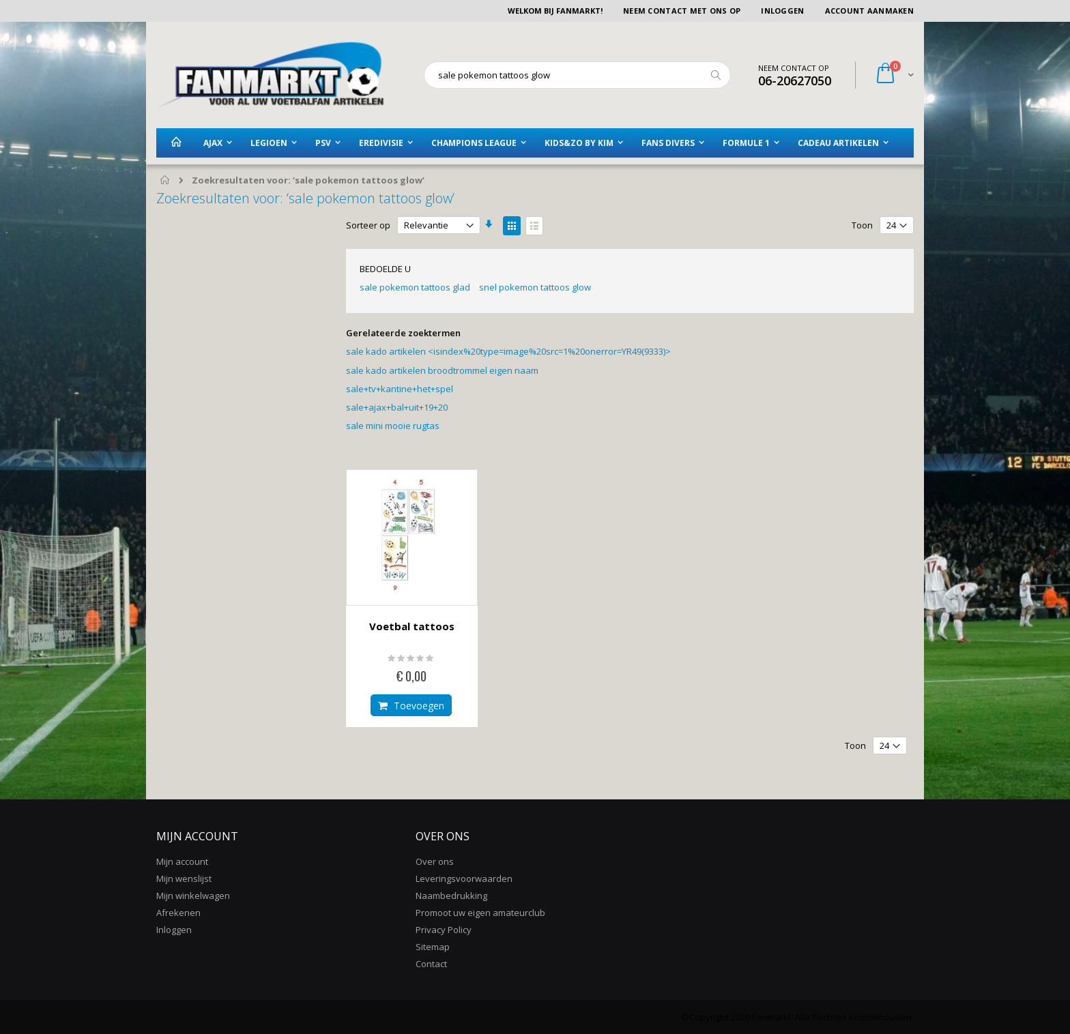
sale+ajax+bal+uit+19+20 (397, 407)
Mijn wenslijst (184, 878)
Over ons (435, 861)
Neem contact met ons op (681, 10)
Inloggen (782, 10)
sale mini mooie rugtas (392, 425)
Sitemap (433, 947)
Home (165, 181)
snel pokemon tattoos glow (535, 287)
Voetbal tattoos (411, 626)
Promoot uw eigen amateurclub (480, 912)
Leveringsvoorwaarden (464, 878)
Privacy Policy (444, 930)
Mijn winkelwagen (193, 895)
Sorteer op (368, 225)
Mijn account (182, 861)
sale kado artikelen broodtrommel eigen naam (442, 370)
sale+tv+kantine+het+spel (399, 389)
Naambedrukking (451, 895)
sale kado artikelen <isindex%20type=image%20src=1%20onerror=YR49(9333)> (508, 351)
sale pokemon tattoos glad (415, 287)
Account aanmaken (869, 10)
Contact (431, 964)
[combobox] (577, 75)
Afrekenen (178, 912)
